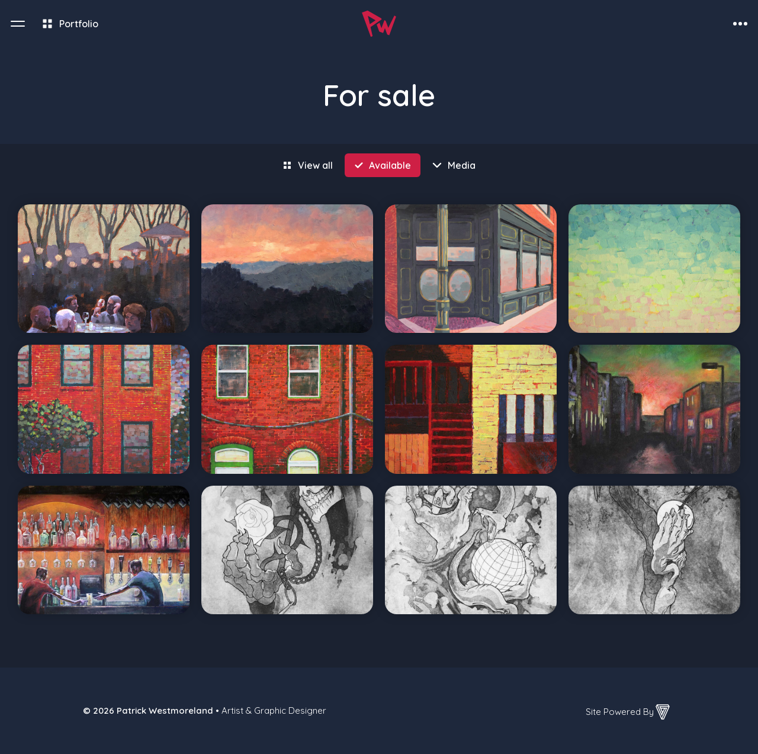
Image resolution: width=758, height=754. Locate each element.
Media (462, 165)
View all (315, 165)
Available (390, 165)
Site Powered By (629, 712)
